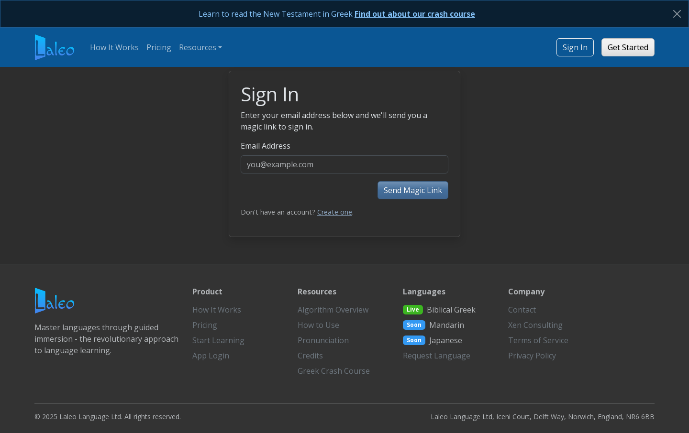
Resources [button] (197, 47)
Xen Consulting (535, 325)
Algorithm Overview (333, 309)
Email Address (265, 146)
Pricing (158, 47)
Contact (522, 309)
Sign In (575, 47)
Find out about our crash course (415, 14)
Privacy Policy (532, 355)
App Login (210, 355)
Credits (310, 355)
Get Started (628, 47)
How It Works (114, 47)
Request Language (436, 355)
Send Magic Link (413, 190)
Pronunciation (323, 340)
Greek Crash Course (334, 371)
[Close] (677, 13)
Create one (334, 211)
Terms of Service (538, 340)
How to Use (318, 325)
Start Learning (218, 340)
